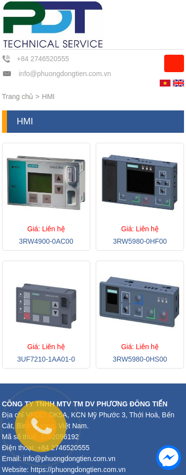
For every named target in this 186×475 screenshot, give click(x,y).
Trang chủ (18, 96)
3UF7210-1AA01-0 (46, 359)
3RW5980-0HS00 (140, 359)
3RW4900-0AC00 (46, 241)
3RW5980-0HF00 (140, 241)
